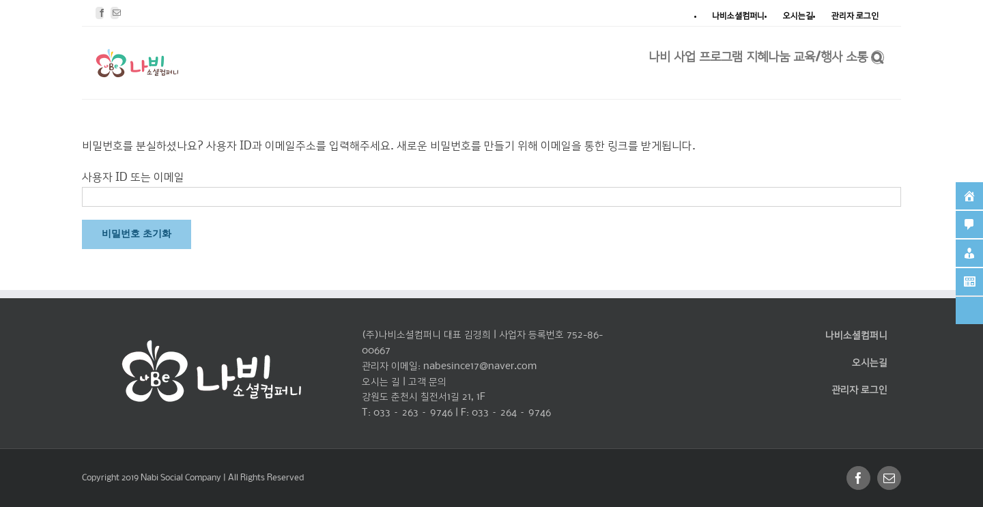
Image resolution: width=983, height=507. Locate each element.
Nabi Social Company (182, 478)
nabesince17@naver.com (480, 366)
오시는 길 (381, 382)
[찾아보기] (877, 56)
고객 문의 (427, 382)
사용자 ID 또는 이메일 (133, 177)
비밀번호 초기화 (136, 234)
